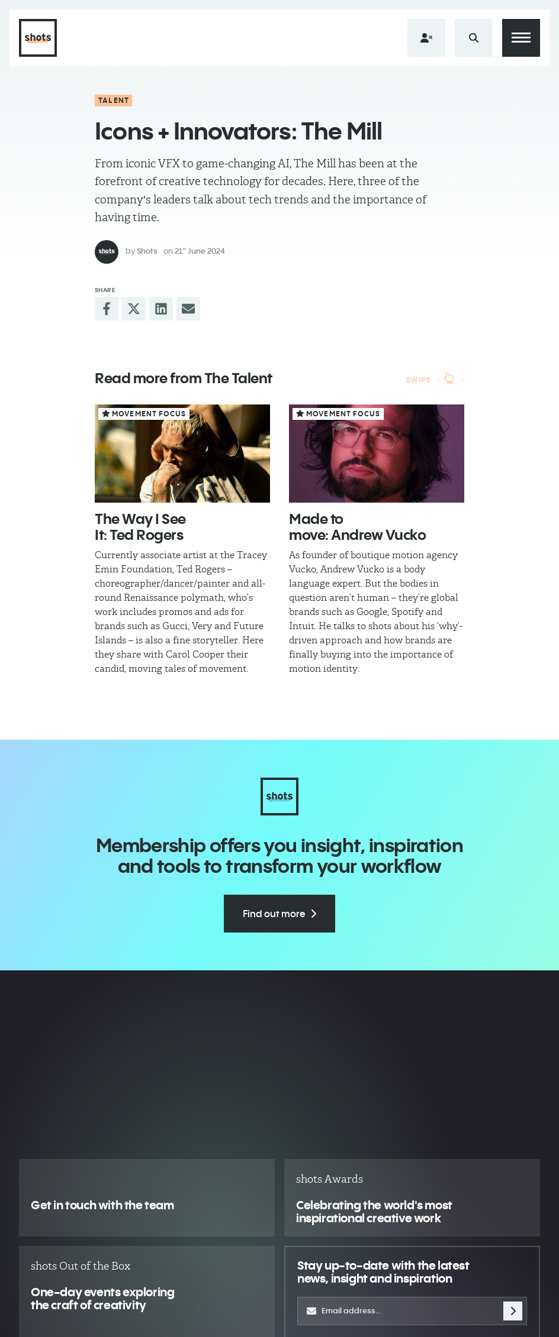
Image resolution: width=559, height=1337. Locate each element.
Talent (113, 100)
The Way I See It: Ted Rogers (140, 526)
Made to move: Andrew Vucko (357, 526)
